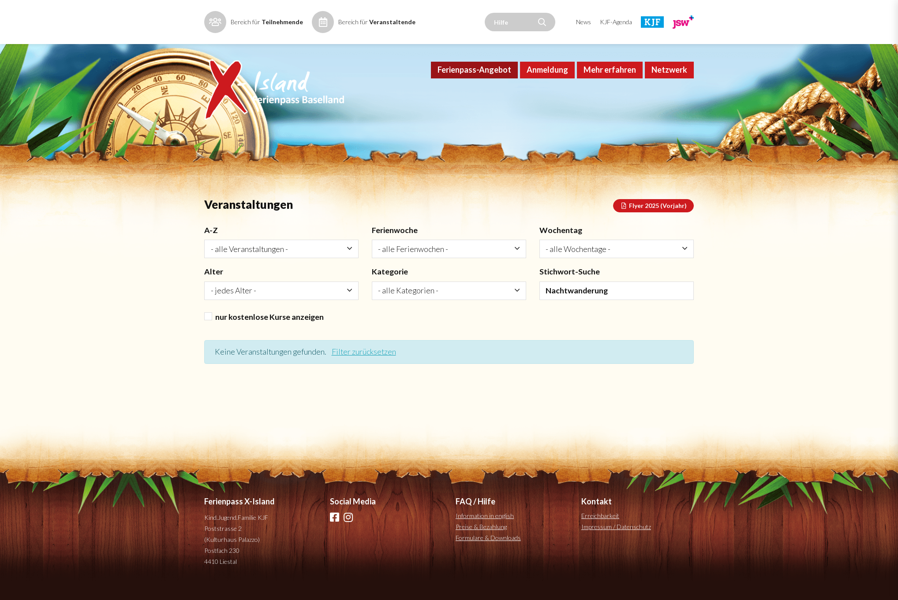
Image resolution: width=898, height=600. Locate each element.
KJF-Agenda (616, 22)
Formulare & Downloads (488, 551)
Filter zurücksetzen (366, 365)
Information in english (485, 529)
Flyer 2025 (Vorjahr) (653, 217)
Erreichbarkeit (600, 529)
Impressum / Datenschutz (616, 540)
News (583, 22)
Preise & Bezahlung (481, 540)
